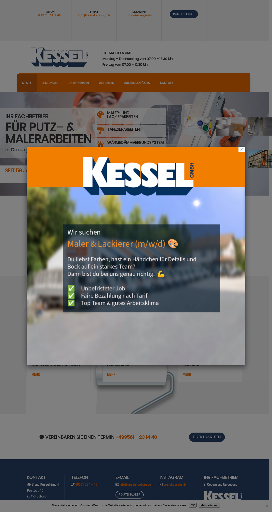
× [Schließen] (242, 149)
